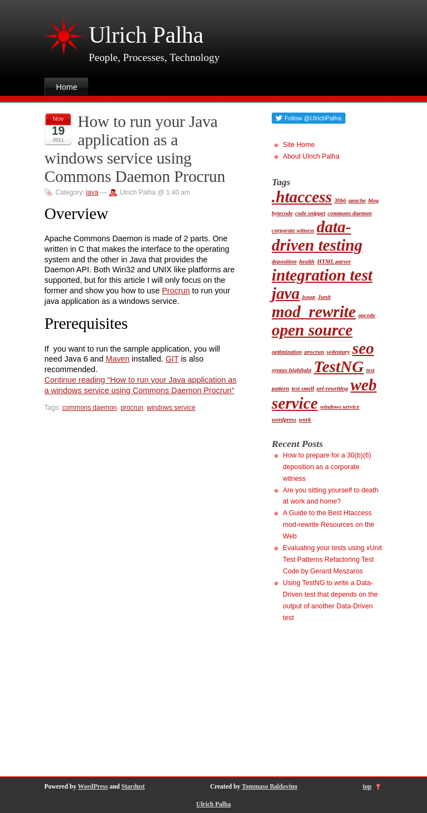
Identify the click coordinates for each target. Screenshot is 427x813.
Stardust (133, 786)
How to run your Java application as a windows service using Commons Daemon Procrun (134, 149)
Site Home (298, 145)
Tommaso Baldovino (269, 786)
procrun (131, 407)
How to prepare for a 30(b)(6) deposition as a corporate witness (327, 466)
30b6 (340, 200)
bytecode (282, 213)
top (367, 786)
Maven (117, 358)
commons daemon (89, 407)
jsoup (309, 297)
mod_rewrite (314, 312)
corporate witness (293, 230)
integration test (322, 275)
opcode (366, 315)
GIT (172, 358)
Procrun (176, 290)
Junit (324, 297)
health (306, 261)
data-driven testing (317, 236)
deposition (284, 261)
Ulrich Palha (146, 35)
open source (312, 330)
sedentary (338, 352)
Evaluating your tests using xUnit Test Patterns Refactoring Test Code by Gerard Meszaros (332, 559)
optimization (287, 352)
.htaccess (302, 197)
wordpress (284, 419)
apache (356, 200)
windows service (171, 407)
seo (363, 348)
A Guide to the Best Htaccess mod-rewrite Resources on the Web (328, 524)
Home (66, 87)
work (305, 419)
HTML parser (334, 261)
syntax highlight (291, 370)
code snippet (310, 213)
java (92, 192)
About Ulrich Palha (311, 156)
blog (373, 200)
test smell (303, 388)
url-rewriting (332, 388)
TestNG (339, 366)
